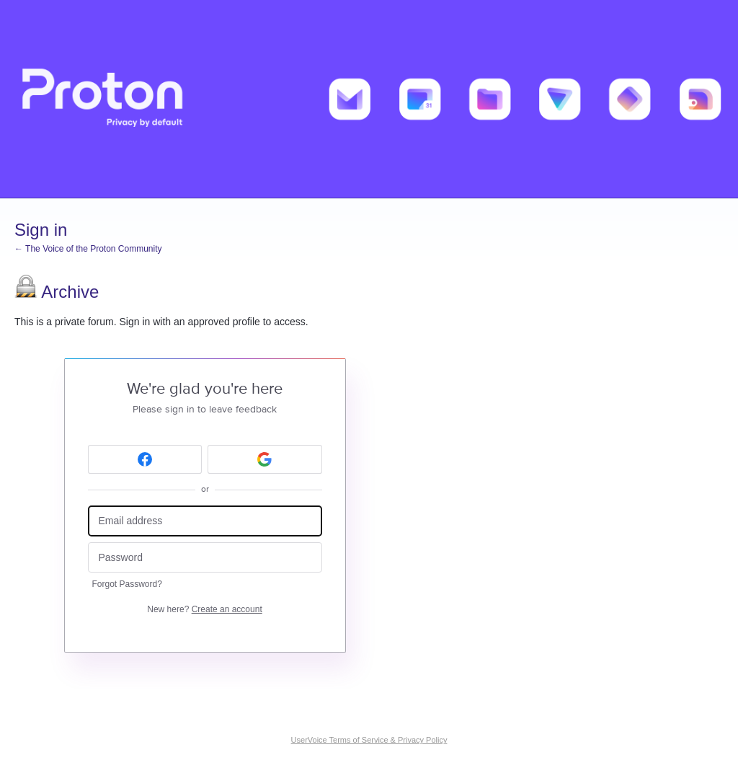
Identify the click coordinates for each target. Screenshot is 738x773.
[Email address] (205, 520)
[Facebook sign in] (145, 459)
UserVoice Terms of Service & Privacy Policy (369, 740)
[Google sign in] (265, 459)
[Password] (205, 557)
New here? (204, 609)
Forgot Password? (127, 584)
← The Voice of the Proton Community (88, 249)
